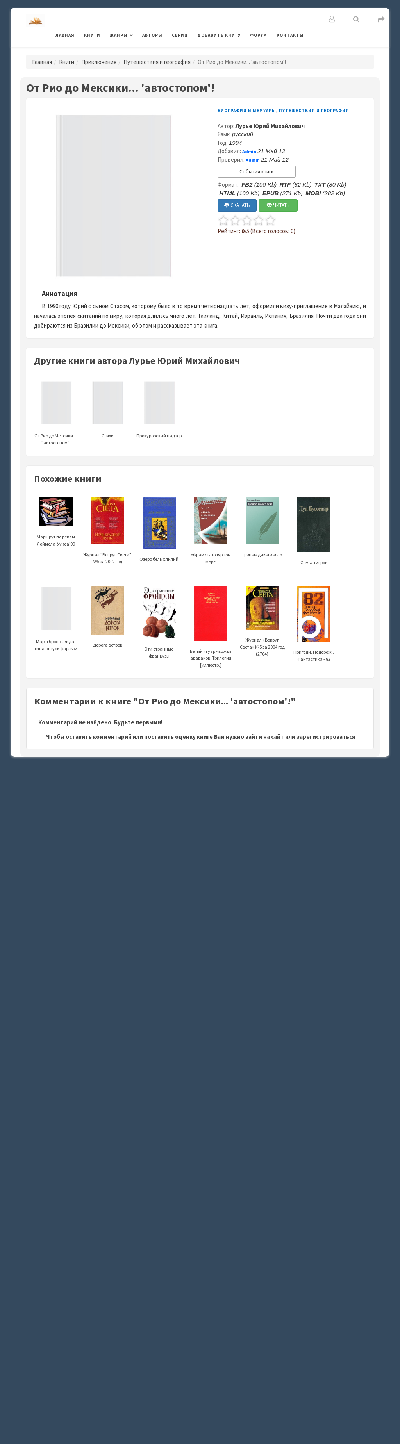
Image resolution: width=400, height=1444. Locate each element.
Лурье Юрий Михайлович (270, 126)
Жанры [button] (119, 35)
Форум (258, 35)
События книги (256, 171)
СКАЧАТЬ (237, 205)
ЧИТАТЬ (278, 205)
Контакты (290, 35)
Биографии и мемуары (247, 110)
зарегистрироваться (325, 736)
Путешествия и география (157, 62)
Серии (180, 35)
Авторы (152, 35)
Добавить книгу (219, 35)
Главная (64, 35)
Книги (92, 35)
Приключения (98, 62)
